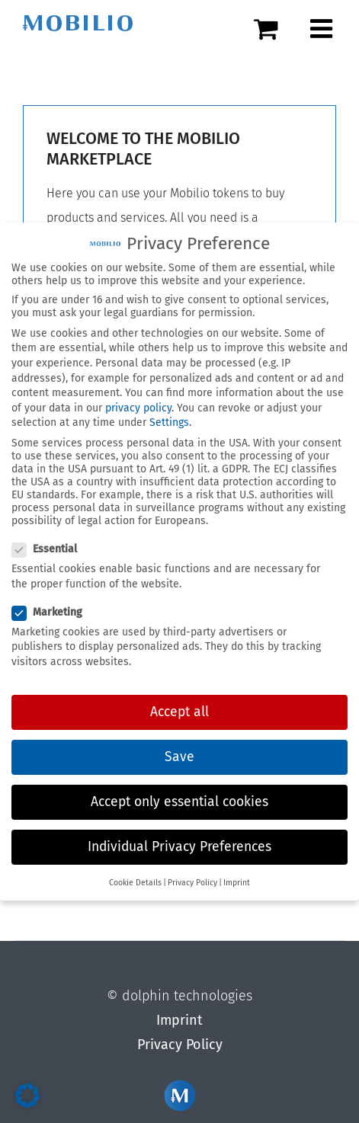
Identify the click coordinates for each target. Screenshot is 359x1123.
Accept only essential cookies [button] (179, 798)
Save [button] (179, 753)
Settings (169, 418)
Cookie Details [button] (135, 878)
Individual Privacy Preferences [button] (179, 843)
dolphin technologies (187, 995)
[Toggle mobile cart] (274, 28)
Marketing (53, 608)
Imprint (179, 1020)
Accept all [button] (179, 708)
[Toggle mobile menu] (323, 28)
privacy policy (138, 404)
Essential (50, 545)
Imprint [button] (236, 878)
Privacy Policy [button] (192, 878)
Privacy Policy (180, 1044)
